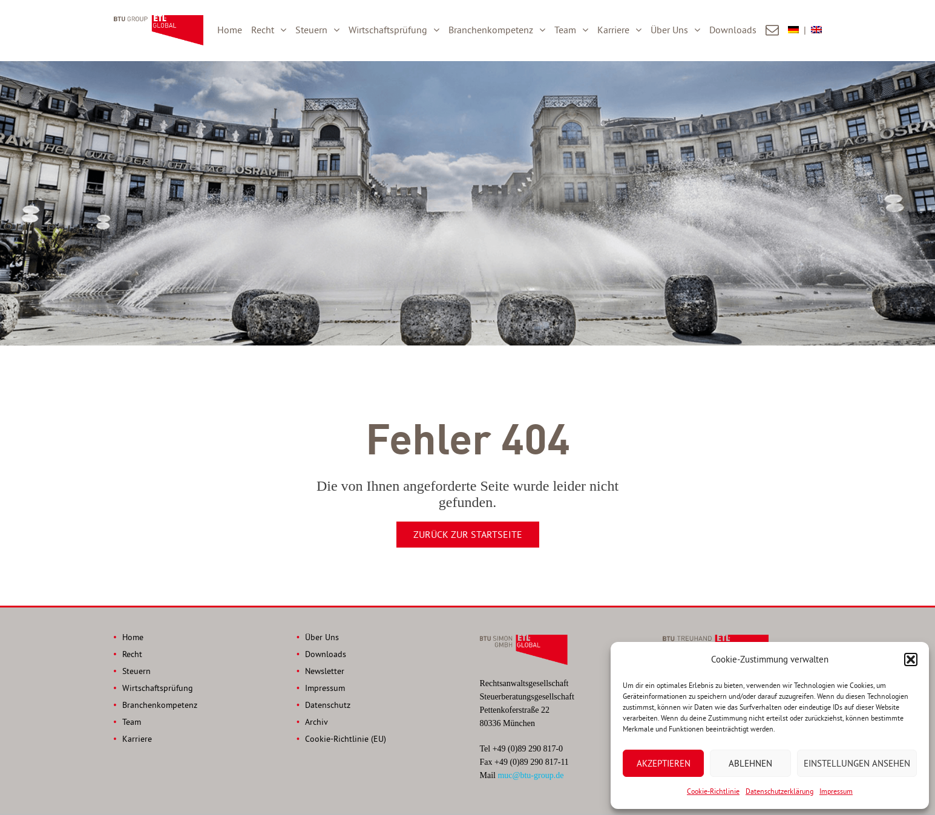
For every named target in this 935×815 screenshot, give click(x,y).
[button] (911, 659)
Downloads (732, 30)
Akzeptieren (664, 763)
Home (229, 30)
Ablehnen (750, 763)
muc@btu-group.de (530, 775)
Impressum (836, 791)
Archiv (316, 721)
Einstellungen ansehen (857, 763)
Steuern (311, 30)
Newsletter (324, 671)
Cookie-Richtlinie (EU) (345, 738)
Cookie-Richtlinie (713, 791)
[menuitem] (799, 30)
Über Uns (669, 30)
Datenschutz (327, 704)
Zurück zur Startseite (467, 534)
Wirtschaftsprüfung (388, 30)
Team (565, 30)
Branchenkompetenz (490, 30)
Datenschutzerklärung (779, 791)
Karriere (613, 30)
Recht (262, 30)
